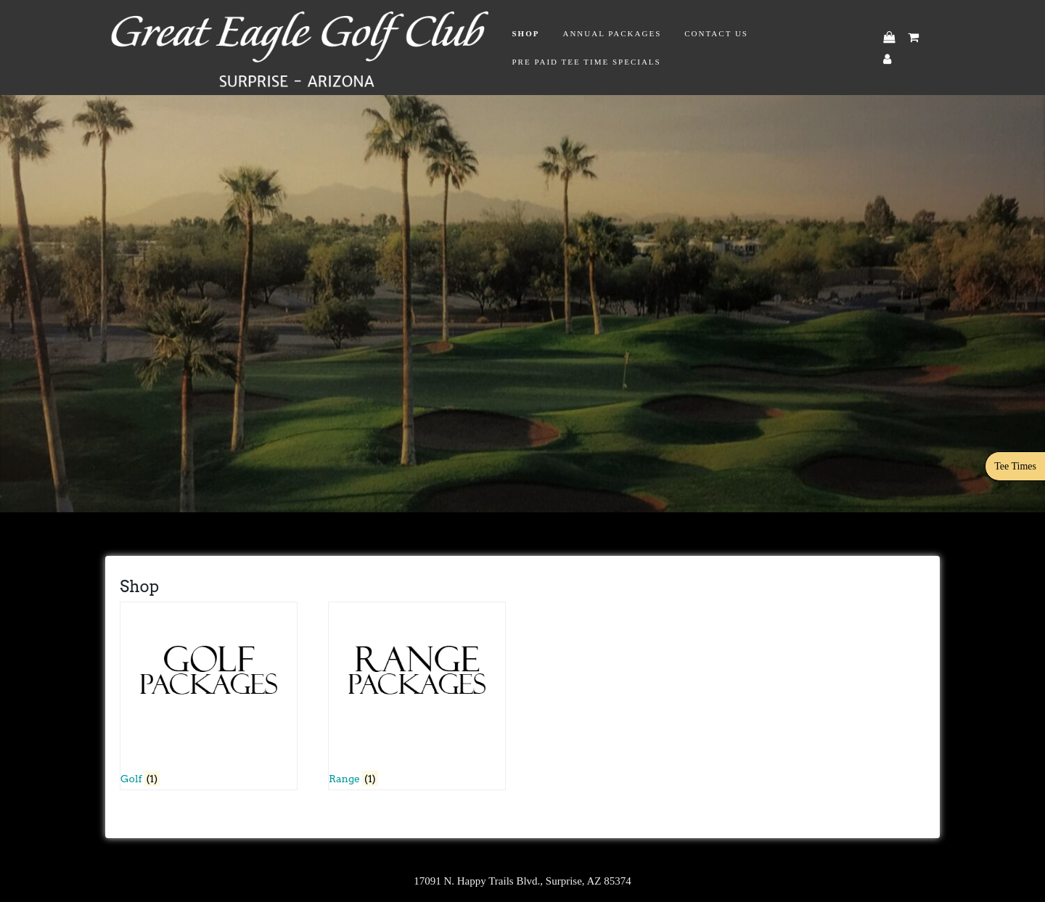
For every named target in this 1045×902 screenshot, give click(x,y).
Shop (525, 33)
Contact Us (716, 33)
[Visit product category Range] (417, 696)
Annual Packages (611, 33)
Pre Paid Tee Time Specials (586, 61)
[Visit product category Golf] (208, 696)
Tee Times (1015, 466)
